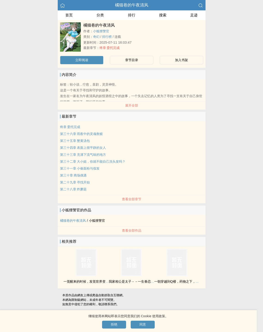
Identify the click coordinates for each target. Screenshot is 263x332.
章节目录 (131, 60)
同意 (142, 324)
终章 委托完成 (110, 48)
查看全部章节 (131, 199)
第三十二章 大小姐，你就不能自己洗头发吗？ (93, 161)
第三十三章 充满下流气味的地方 (83, 154)
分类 (100, 15)
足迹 (194, 15)
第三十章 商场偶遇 (73, 175)
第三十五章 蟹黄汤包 (75, 141)
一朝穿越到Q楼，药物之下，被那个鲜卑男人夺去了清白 (194, 281)
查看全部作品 (131, 230)
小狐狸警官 (101, 31)
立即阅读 (81, 60)
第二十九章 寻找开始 (75, 182)
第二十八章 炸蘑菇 (73, 189)
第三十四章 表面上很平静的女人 (83, 148)
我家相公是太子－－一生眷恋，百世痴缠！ (139, 281)
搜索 (162, 15)
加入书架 (181, 60)
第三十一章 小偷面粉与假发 (80, 168)
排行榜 (107, 37)
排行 (131, 15)
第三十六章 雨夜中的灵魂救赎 (81, 134)
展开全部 (131, 105)
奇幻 (96, 37)
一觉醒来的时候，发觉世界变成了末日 (90, 281)
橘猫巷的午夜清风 (131, 5)
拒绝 (114, 324)
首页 (69, 15)
